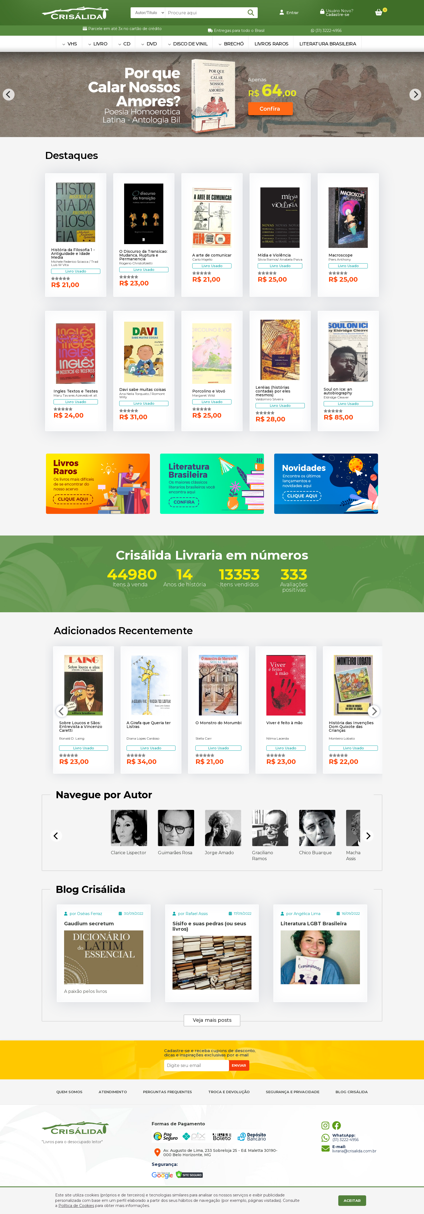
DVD (149, 43)
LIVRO (97, 43)
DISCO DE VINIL (187, 43)
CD (124, 43)
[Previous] (9, 95)
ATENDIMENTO (113, 1092)
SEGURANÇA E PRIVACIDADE (292, 1092)
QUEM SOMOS (69, 1092)
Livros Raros (271, 43)
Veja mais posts (212, 1020)
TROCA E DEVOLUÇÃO (229, 1092)
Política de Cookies (76, 1205)
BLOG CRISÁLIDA (352, 1092)
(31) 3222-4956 (326, 30)
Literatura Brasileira (327, 43)
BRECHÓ (231, 43)
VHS (69, 43)
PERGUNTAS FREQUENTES (167, 1092)
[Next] (415, 95)
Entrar (289, 12)
